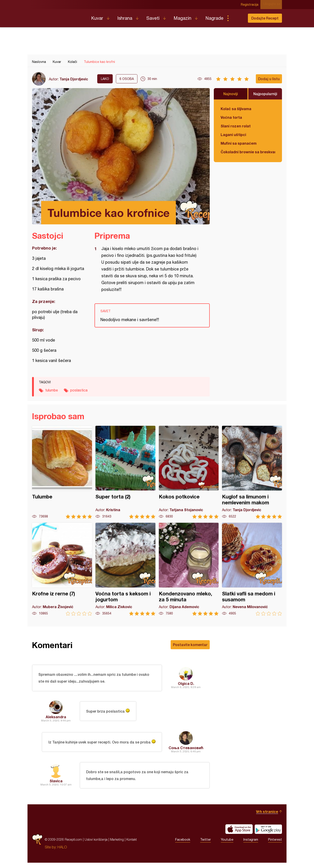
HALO (62, 851)
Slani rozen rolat (236, 126)
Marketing (117, 844)
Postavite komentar (190, 644)
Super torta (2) (125, 472)
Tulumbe (62, 472)
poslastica (78, 390)
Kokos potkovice (189, 472)
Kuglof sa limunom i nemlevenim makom (252, 472)
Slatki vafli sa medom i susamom (252, 569)
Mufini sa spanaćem (239, 143)
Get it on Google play (268, 833)
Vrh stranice (267, 816)
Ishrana (124, 18)
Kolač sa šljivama (236, 109)
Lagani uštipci (233, 134)
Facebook (182, 844)
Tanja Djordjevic (74, 79)
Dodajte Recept (265, 18)
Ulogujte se (273, 4)
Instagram (250, 844)
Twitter (205, 844)
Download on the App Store (239, 833)
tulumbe (51, 390)
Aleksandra (56, 719)
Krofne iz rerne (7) (62, 569)
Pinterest (275, 844)
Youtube (227, 844)
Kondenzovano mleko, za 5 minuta (189, 569)
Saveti (152, 18)
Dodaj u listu (269, 79)
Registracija (251, 4)
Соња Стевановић (186, 750)
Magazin (182, 18)
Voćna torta (231, 117)
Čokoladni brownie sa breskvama (248, 152)
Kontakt (131, 844)
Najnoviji (230, 94)
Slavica (56, 784)
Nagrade (214, 18)
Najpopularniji (265, 94)
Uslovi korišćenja (96, 844)
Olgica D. (186, 684)
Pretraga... (237, 18)
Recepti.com (58, 16)
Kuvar (97, 18)
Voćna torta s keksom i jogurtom (125, 569)
